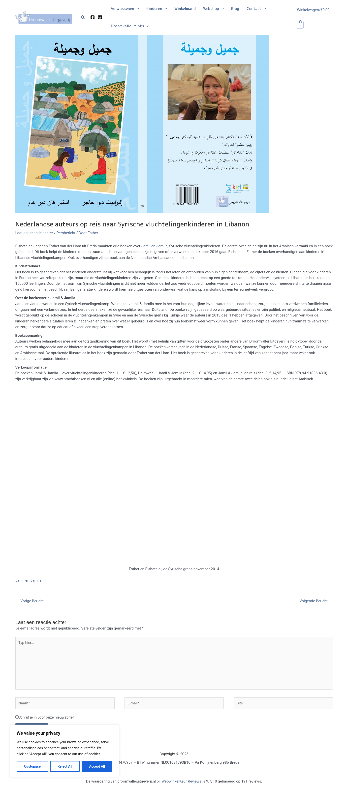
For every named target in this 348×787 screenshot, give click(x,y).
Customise (32, 766)
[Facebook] (92, 17)
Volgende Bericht (316, 601)
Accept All (97, 766)
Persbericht (65, 233)
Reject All (65, 766)
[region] (64, 751)
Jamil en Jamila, (28, 580)
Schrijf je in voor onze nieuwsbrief (46, 717)
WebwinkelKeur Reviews (181, 781)
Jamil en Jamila (154, 246)
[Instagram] (100, 17)
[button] (83, 17)
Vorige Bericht (30, 601)
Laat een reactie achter (34, 233)
